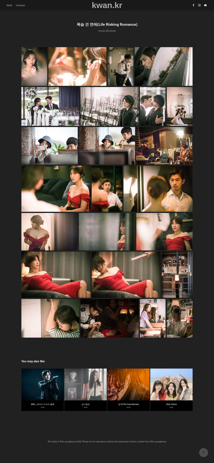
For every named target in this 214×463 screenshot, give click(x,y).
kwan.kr (107, 5)
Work (9, 5)
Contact (20, 5)
